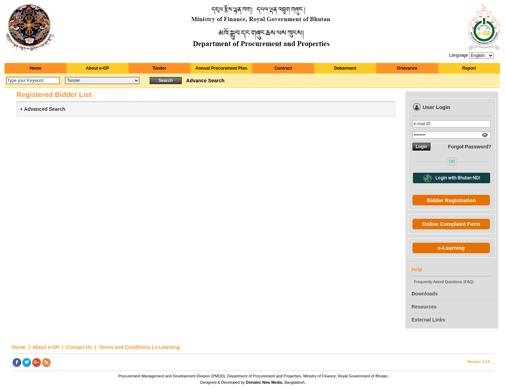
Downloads (424, 293)
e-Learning (451, 248)
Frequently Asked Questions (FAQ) (444, 282)
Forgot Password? (469, 146)
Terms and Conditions (125, 347)
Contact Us (79, 347)
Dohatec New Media (264, 382)
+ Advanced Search (42, 109)
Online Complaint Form (451, 224)
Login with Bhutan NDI (451, 178)
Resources (424, 307)
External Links (428, 320)
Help (416, 269)
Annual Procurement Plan (221, 68)
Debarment (345, 68)
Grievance (407, 68)
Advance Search (205, 80)
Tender (159, 68)
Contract (283, 68)
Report (469, 68)
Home (35, 68)
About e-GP (97, 68)
